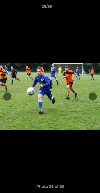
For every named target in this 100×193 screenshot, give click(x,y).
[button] (81, 7)
